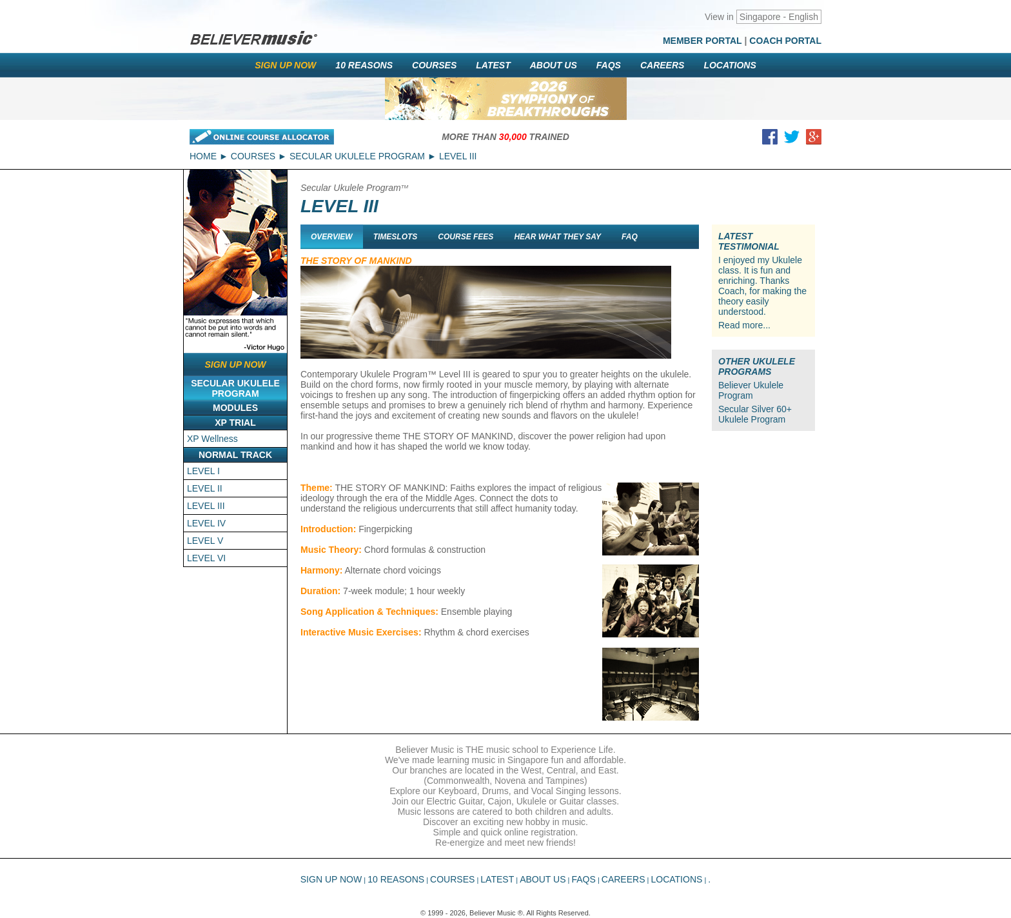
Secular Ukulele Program (357, 156)
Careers (662, 65)
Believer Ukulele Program (750, 390)
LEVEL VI (206, 558)
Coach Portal (785, 40)
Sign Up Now (285, 65)
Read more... (744, 325)
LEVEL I (203, 471)
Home (203, 156)
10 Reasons (364, 65)
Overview (332, 236)
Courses (434, 65)
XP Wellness (212, 439)
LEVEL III (206, 506)
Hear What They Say (557, 236)
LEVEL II (204, 488)
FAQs (608, 65)
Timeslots (395, 236)
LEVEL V (205, 540)
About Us (553, 65)
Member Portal (702, 40)
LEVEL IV (206, 523)
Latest (493, 65)
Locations (729, 65)
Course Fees (465, 236)
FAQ (630, 236)
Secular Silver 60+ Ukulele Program (755, 414)
